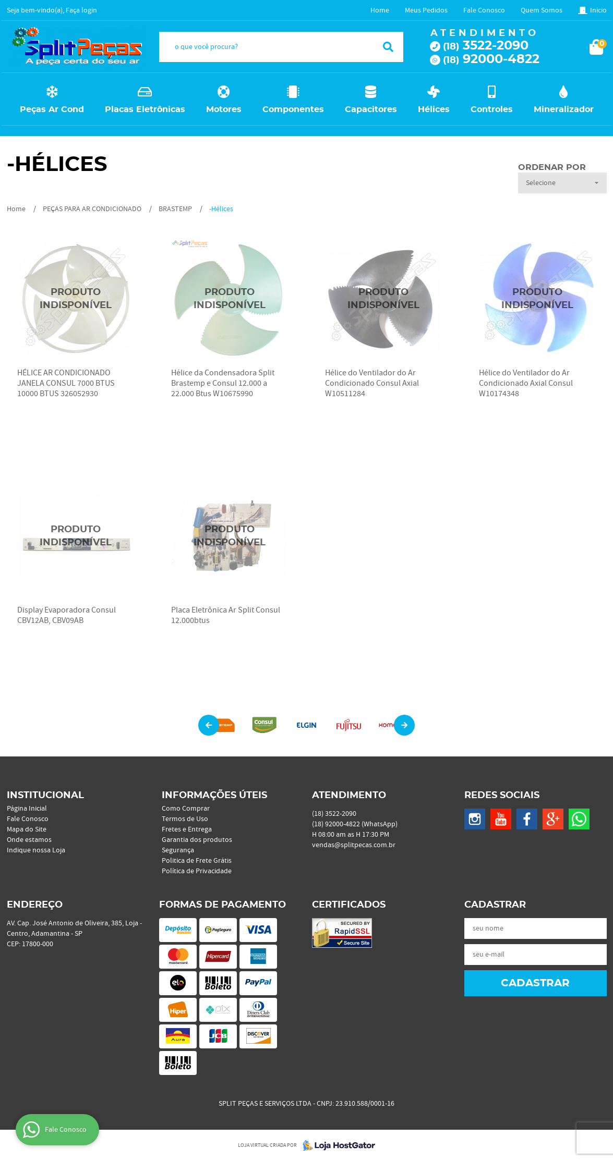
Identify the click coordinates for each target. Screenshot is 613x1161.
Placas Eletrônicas (145, 109)
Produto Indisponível (76, 299)
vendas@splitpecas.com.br (353, 845)
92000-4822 (491, 59)
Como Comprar (186, 808)
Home (379, 10)
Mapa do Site (26, 829)
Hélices (434, 109)
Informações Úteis (214, 795)
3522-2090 (485, 46)
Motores (224, 109)
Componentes (293, 109)
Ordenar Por (552, 167)
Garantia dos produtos (197, 840)
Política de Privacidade (197, 871)
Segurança (178, 850)
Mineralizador (564, 109)
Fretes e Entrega (187, 829)
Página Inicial (27, 808)
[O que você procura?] (388, 47)
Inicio (598, 10)
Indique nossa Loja (36, 850)
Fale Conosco (484, 10)
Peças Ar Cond (52, 109)
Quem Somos (541, 10)
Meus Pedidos (426, 10)
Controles (492, 109)
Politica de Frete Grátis (197, 860)
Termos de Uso (185, 819)
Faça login (81, 10)
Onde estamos (29, 840)
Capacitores (371, 109)
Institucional (45, 795)
